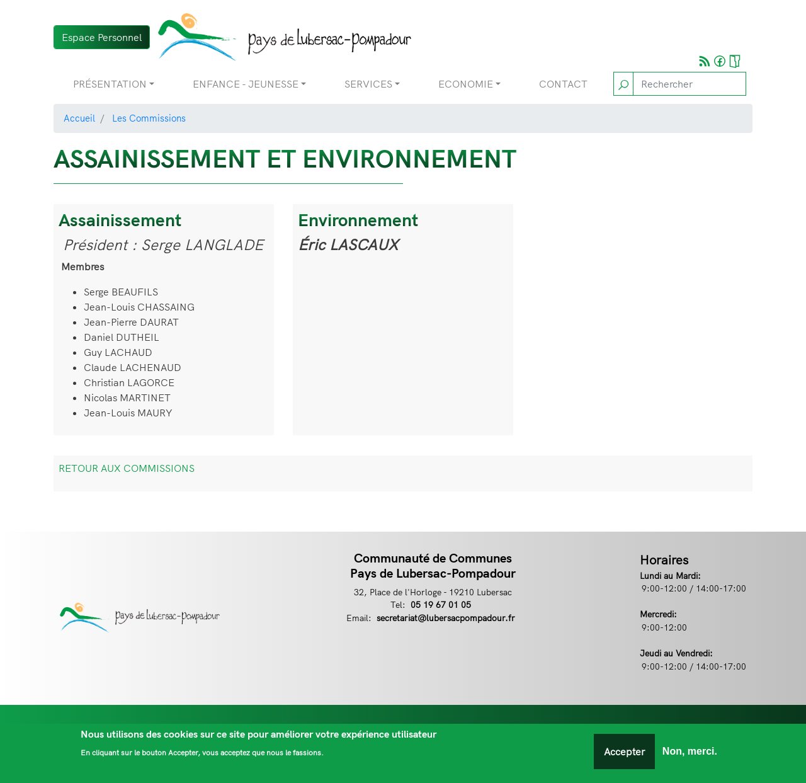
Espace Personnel (102, 37)
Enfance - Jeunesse (245, 83)
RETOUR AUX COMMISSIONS (127, 468)
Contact (563, 83)
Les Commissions (149, 118)
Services (368, 83)
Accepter (624, 751)
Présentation (110, 83)
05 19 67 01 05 (441, 604)
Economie (465, 83)
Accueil (79, 118)
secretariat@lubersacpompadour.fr (446, 617)
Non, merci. (689, 751)
